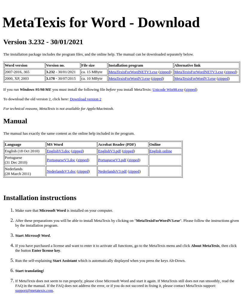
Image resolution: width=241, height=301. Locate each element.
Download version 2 (85, 99)
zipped (165, 72)
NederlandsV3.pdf (112, 171)
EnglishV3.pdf (109, 151)
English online (161, 151)
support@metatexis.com (34, 290)
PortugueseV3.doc (61, 160)
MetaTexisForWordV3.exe (129, 78)
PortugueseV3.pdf (112, 160)
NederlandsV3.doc (61, 171)
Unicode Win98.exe (167, 89)
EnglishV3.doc (58, 151)
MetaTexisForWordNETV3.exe (133, 72)
